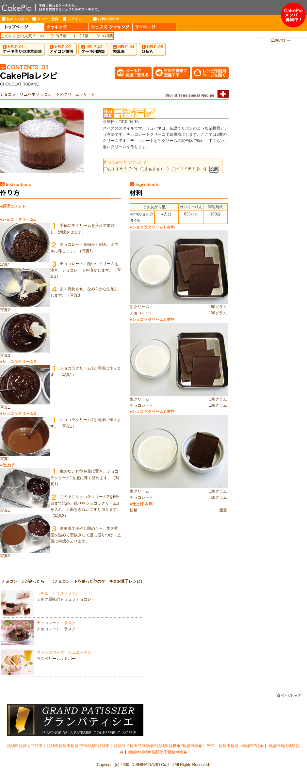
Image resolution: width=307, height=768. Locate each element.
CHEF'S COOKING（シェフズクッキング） (110, 27)
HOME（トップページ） (22, 27)
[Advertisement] (281, 149)
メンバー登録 (45, 19)
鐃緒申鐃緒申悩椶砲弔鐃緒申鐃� (157, 752)
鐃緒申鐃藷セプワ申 (24, 746)
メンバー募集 (293, 15)
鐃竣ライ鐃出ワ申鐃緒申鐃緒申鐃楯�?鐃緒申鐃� (158, 746)
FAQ (211, 746)
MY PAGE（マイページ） (154, 27)
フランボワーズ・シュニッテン (64, 652)
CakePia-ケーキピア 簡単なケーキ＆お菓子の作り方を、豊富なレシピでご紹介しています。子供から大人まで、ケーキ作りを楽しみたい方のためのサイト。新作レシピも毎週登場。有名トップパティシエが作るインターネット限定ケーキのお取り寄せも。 (140, 7)
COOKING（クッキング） (66, 27)
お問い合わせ (106, 19)
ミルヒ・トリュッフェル (58, 593)
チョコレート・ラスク (56, 622)
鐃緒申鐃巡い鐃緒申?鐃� (241, 746)
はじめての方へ (15, 19)
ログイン (76, 19)
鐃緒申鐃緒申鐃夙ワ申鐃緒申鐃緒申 (78, 746)
